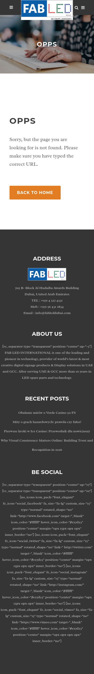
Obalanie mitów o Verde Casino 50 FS (47, 412)
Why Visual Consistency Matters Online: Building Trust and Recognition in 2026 (47, 445)
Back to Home (35, 192)
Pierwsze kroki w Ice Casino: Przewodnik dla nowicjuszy (47, 431)
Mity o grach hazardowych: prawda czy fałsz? (47, 422)
